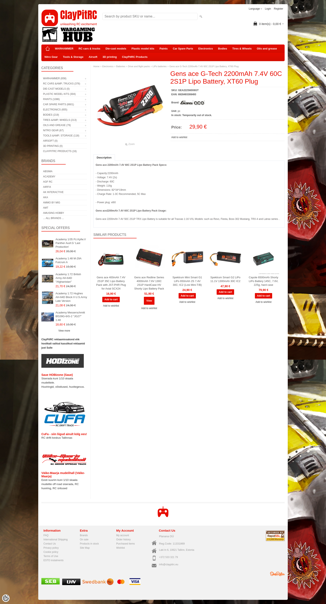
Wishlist (120, 547)
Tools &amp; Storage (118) (61, 135)
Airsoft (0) (50, 140)
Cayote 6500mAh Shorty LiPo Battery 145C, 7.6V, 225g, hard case (263, 281)
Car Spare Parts (183, 48)
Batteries (120, 66)
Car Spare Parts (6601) (58, 104)
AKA (45, 197)
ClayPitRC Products (135, 56)
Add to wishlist (179, 137)
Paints (163, 48)
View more (64, 330)
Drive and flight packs (139, 66)
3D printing (109, 56)
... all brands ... (53, 218)
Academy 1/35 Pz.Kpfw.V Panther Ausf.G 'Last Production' (71, 243)
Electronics (205, 48)
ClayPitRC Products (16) (60, 151)
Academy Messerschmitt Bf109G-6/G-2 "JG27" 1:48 (70, 316)
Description (104, 157)
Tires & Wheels (242, 48)
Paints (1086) (51, 99)
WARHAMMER (64, 48)
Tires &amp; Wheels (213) (60, 120)
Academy (49, 176)
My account (122, 535)
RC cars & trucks (89, 48)
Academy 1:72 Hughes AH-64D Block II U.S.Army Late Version (71, 297)
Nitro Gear (51, 56)
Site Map (85, 547)
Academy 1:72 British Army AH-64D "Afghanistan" (68, 278)
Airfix (47, 187)
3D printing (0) (53, 146)
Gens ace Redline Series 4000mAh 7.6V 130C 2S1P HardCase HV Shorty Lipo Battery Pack (149, 283)
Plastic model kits (142, 48)
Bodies (222, 48)
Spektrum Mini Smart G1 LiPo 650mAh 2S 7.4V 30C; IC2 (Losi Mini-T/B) (187, 281)
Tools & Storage (73, 56)
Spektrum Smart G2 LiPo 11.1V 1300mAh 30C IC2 (225, 279)
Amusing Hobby (53, 213)
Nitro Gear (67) (53, 130)
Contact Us (49, 543)
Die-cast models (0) (56, 88)
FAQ (45, 535)
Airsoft (93, 56)
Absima (47, 171)
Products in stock (89, 543)
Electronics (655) (55, 109)
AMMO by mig (51, 202)
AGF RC (47, 181)
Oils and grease (267, 48)
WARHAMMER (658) (54, 78)
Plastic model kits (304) (59, 94)
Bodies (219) (51, 114)
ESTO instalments (53, 560)
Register (278, 8)
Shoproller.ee (277, 574)
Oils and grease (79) (57, 125)
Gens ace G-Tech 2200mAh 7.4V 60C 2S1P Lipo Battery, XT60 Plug (204, 66)
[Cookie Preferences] (6, 598)
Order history (123, 539)
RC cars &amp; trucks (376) (61, 83)
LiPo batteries (160, 66)
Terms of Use (50, 556)
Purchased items (125, 543)
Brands (84, 535)
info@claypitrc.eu (168, 564)
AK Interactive (53, 192)
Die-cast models (116, 48)
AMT (45, 207)
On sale (84, 539)
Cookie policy (50, 552)
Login (268, 8)
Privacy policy (51, 547)
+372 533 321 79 (168, 557)
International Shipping (55, 539)
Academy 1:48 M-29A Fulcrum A (68, 260)
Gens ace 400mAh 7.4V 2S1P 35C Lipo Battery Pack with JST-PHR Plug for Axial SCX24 (111, 283)
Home (96, 66)
